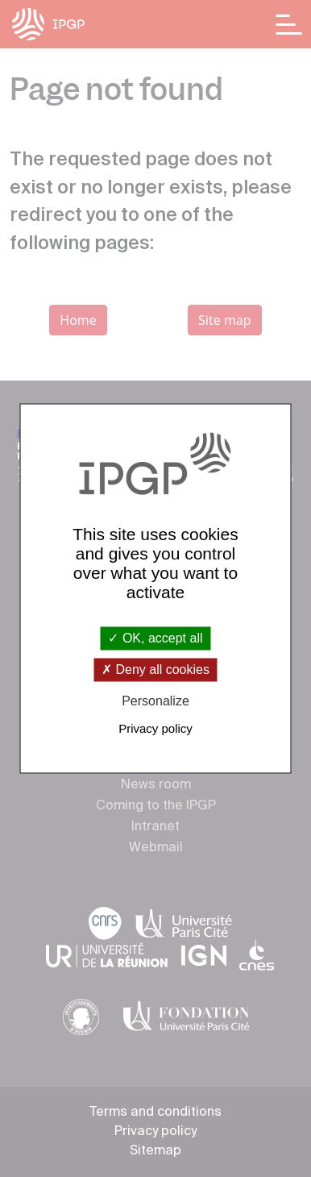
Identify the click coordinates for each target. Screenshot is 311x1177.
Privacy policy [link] (155, 729)
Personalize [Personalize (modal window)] (155, 701)
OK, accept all (155, 638)
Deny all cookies (155, 669)
